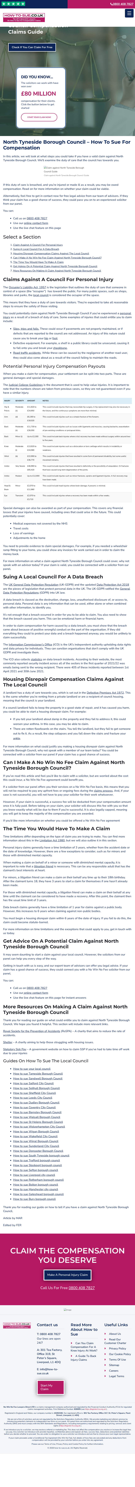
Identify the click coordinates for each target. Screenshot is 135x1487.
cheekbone (60, 372)
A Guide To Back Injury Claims (84, 1391)
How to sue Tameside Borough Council (38, 1097)
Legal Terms (117, 1409)
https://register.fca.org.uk (95, 1442)
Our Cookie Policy (120, 1387)
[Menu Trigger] (129, 13)
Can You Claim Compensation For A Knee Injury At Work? (84, 1379)
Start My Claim (47, 1420)
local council (41, 319)
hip (46, 362)
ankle (16, 762)
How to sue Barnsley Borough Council (37, 1136)
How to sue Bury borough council (34, 1223)
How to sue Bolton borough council (35, 1208)
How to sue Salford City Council (33, 1107)
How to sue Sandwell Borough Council (37, 1102)
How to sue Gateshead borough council (38, 1218)
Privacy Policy (117, 1381)
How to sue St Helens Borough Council (38, 1146)
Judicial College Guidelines (26, 409)
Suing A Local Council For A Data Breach (36, 273)
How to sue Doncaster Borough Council (38, 1175)
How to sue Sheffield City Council (34, 1117)
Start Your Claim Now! (39, 117)
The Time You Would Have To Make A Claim (38, 286)
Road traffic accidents (27, 376)
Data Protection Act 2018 (113, 608)
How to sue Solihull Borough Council (36, 1112)
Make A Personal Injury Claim (67, 1299)
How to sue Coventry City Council (34, 1131)
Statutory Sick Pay (14, 1073)
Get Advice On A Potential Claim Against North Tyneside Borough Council (55, 290)
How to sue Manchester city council (35, 1213)
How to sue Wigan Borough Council (36, 1155)
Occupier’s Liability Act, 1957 (27, 311)
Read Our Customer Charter (115, 1374)
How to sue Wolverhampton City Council (39, 1150)
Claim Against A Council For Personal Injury (38, 268)
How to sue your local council (31, 1093)
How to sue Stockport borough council (37, 1189)
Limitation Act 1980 (52, 864)
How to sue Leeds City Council (32, 1122)
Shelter (7, 1066)
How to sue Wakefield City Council (35, 1160)
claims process (103, 815)
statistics (36, 683)
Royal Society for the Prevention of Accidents (31, 1055)
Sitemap (114, 1398)
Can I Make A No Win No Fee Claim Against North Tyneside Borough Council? (57, 281)
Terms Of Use (118, 1393)
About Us (115, 1366)
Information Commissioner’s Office (30, 668)
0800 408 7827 (123, 4)
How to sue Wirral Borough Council (35, 1165)
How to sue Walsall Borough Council (36, 1141)
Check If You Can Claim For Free (33, 47)
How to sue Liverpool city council (34, 1199)
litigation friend (43, 890)
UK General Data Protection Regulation (33, 608)
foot (54, 362)
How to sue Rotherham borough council (38, 1203)
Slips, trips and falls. (26, 352)
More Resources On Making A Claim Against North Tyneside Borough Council (57, 294)
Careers (114, 1404)
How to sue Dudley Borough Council (36, 1126)
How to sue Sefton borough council (35, 1194)
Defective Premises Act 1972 (105, 716)
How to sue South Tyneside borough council (41, 1179)
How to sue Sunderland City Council (36, 1170)
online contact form (36, 247)
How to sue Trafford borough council (36, 1184)
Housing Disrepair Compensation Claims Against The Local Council (51, 277)
